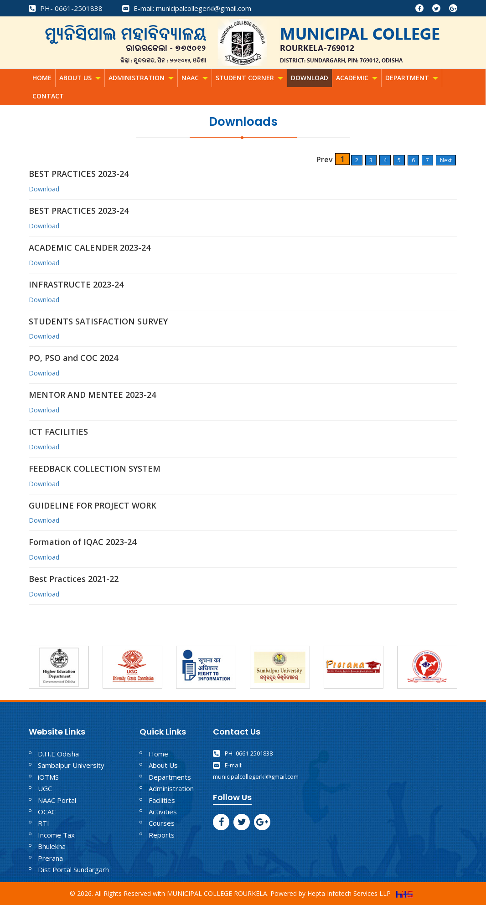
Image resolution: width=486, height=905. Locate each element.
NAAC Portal (57, 800)
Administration (141, 77)
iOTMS (48, 777)
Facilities (162, 800)
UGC (45, 788)
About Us (80, 77)
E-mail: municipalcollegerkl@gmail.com (186, 8)
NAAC (194, 77)
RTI (43, 823)
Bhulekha (52, 846)
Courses (162, 823)
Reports (162, 834)
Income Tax (56, 834)
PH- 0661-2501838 (66, 8)
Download (309, 77)
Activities (163, 811)
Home (42, 77)
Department (411, 77)
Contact (48, 96)
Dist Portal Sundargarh (73, 869)
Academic (356, 77)
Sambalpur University (71, 765)
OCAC (47, 811)
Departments (170, 777)
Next (446, 160)
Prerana (50, 858)
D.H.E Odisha (58, 753)
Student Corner (249, 77)
